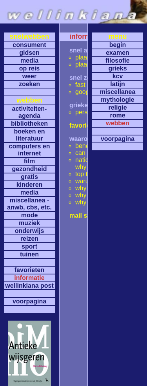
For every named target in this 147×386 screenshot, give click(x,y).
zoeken (29, 84)
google (84, 91)
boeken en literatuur (29, 135)
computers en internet (29, 150)
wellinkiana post (29, 285)
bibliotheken (29, 123)
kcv (118, 76)
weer (29, 76)
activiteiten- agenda (29, 112)
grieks (117, 68)
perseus (86, 112)
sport (29, 246)
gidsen (29, 52)
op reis (29, 68)
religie (117, 107)
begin (117, 44)
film (29, 161)
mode (29, 215)
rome (117, 115)
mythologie (117, 99)
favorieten (29, 270)
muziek (29, 223)
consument (29, 44)
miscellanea (118, 91)
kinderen (29, 184)
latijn (117, 84)
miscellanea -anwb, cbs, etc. (29, 204)
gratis (29, 176)
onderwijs (29, 230)
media (29, 60)
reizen (29, 238)
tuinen (29, 254)
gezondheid (29, 169)
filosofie (117, 60)
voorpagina (29, 301)
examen (117, 52)
